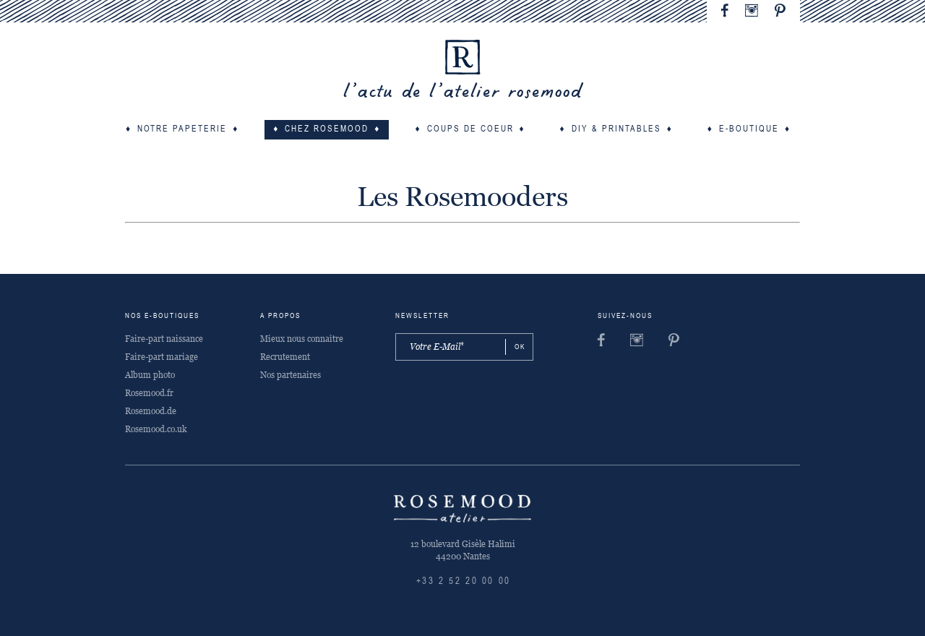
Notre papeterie (182, 129)
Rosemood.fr (149, 393)
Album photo (150, 375)
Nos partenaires (290, 375)
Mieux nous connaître (301, 339)
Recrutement (285, 357)
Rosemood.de (150, 411)
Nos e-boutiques (162, 315)
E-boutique (749, 129)
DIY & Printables (616, 129)
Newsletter (422, 315)
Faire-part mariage (161, 357)
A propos (280, 315)
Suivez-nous (625, 315)
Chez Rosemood (327, 129)
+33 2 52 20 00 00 (463, 581)
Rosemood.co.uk (155, 429)
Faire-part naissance (164, 339)
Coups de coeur (470, 129)
